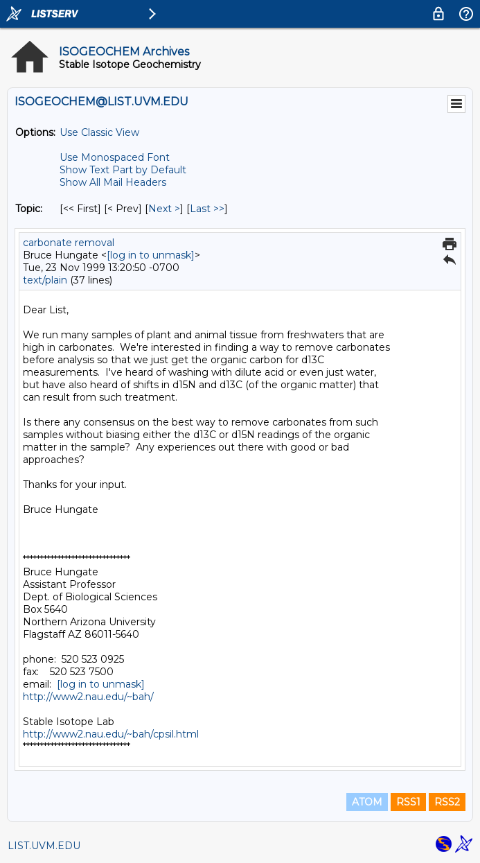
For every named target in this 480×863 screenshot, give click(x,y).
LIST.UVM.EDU (44, 845)
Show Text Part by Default (123, 170)
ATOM (367, 802)
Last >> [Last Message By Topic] (207, 208)
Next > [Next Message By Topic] (164, 208)
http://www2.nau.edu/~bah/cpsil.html (111, 734)
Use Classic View (99, 132)
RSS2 (447, 802)
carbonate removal (68, 242)
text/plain (45, 280)
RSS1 (408, 802)
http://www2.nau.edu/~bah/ (88, 696)
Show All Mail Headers (113, 182)
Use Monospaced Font (115, 157)
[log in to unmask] (151, 255)
